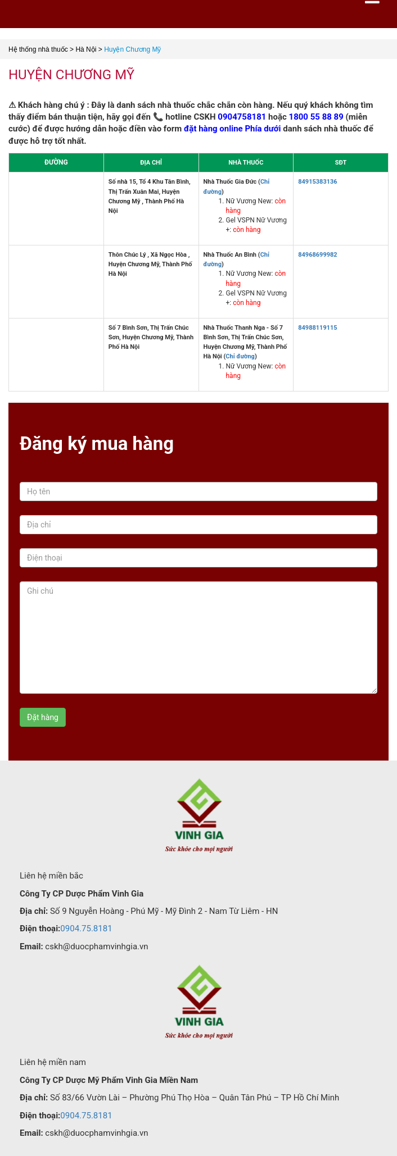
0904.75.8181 (86, 928)
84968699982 (317, 254)
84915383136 (317, 181)
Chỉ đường (240, 356)
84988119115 (317, 327)
